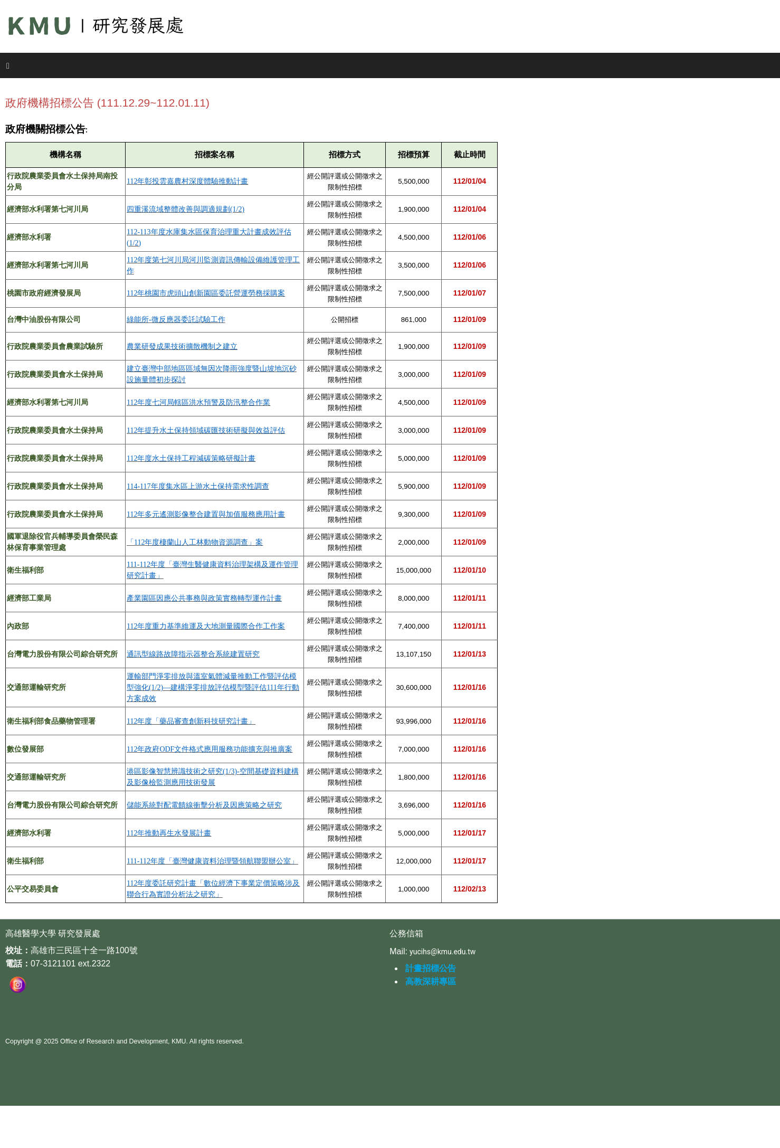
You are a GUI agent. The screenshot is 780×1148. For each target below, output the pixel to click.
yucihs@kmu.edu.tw (442, 951)
